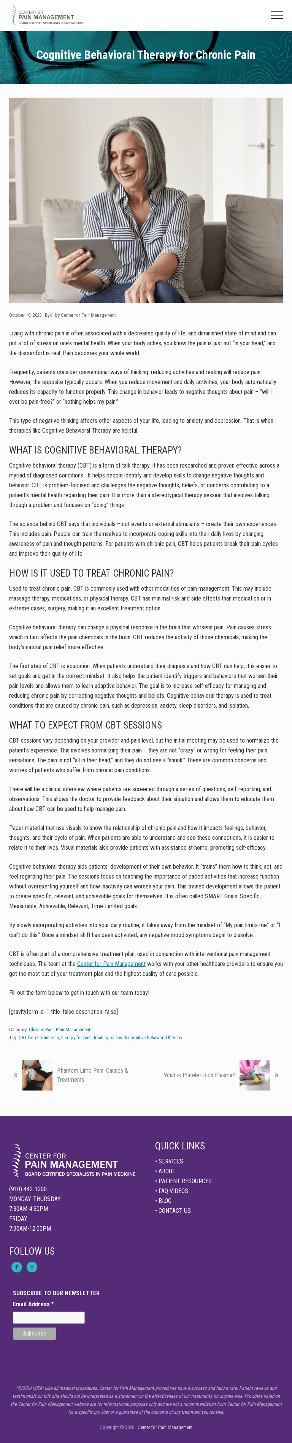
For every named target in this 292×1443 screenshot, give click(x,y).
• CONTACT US (173, 1210)
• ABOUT (165, 1171)
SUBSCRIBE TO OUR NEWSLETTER (56, 1293)
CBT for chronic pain (39, 1037)
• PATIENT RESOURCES (183, 1181)
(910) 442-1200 (28, 1189)
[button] (277, 15)
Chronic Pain (41, 1029)
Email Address (33, 1304)
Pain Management (73, 1029)
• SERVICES (169, 1161)
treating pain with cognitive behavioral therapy (138, 1037)
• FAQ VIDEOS (171, 1191)
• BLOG (163, 1200)
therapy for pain (76, 1037)
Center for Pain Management (111, 963)
